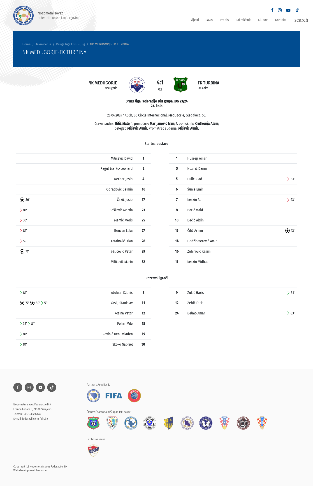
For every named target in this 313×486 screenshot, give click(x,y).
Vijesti (194, 20)
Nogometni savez (46, 15)
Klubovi (263, 20)
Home (26, 44)
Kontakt (280, 20)
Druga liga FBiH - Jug (70, 44)
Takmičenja (243, 20)
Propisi (225, 20)
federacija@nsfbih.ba (35, 418)
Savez (209, 20)
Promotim (41, 470)
